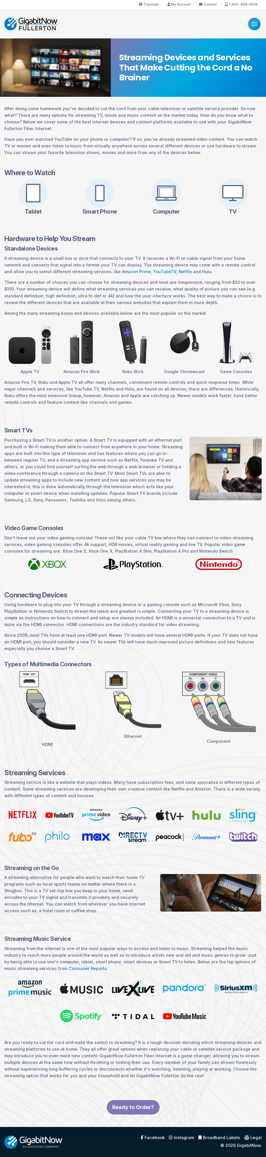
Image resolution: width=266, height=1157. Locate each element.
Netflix (185, 271)
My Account (179, 4)
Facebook (153, 1138)
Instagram (181, 1138)
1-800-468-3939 (241, 4)
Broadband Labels (219, 1138)
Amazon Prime (136, 271)
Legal (253, 1138)
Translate (149, 4)
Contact (208, 4)
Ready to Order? (133, 1113)
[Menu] (254, 24)
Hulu (206, 271)
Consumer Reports (88, 968)
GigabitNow (249, 1145)
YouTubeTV (164, 271)
